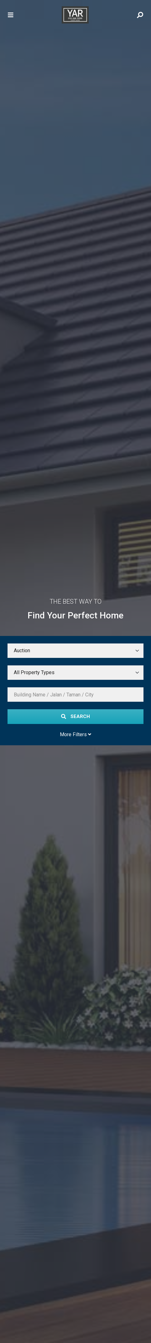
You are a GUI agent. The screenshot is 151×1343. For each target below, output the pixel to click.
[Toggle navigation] (11, 15)
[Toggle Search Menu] (140, 15)
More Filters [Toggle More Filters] (75, 734)
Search (75, 716)
